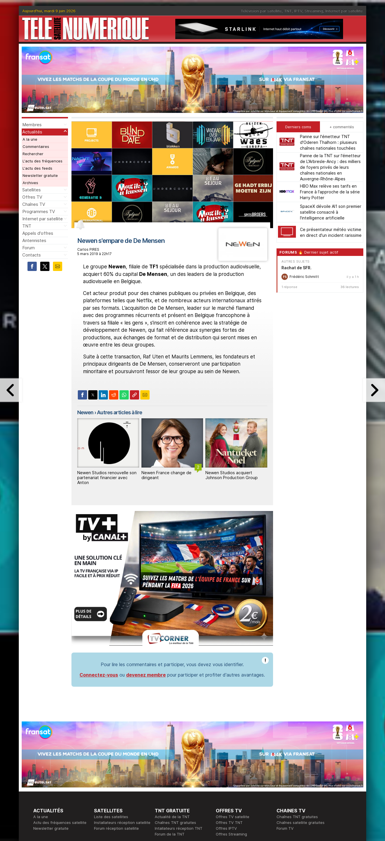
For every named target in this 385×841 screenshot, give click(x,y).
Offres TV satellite (232, 816)
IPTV (298, 10)
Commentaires (36, 146)
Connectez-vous (99, 675)
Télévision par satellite (261, 10)
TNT (288, 10)
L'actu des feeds (37, 168)
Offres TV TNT (229, 822)
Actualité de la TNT (172, 816)
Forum (28, 247)
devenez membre (146, 675)
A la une (30, 139)
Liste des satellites (111, 816)
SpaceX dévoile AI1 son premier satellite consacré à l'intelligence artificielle (330, 212)
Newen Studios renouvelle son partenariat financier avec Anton (107, 477)
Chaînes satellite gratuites (301, 822)
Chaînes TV (33, 204)
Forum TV (285, 828)
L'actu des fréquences (42, 161)
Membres (32, 124)
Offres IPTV (226, 828)
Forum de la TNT (170, 834)
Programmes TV (38, 211)
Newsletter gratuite (40, 175)
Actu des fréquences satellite (59, 822)
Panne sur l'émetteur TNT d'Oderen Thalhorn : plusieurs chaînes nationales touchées (328, 142)
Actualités (32, 132)
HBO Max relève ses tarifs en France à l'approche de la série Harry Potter (330, 192)
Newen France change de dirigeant (166, 475)
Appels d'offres (37, 233)
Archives (30, 182)
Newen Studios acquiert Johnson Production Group (231, 475)
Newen (85, 412)
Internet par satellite (344, 10)
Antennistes (34, 240)
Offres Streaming (231, 834)
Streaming (314, 10)
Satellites (31, 190)
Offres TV (32, 197)
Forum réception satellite (116, 828)
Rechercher (33, 153)
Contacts (31, 255)
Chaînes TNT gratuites (175, 822)
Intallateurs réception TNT (178, 828)
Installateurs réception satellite (122, 822)
